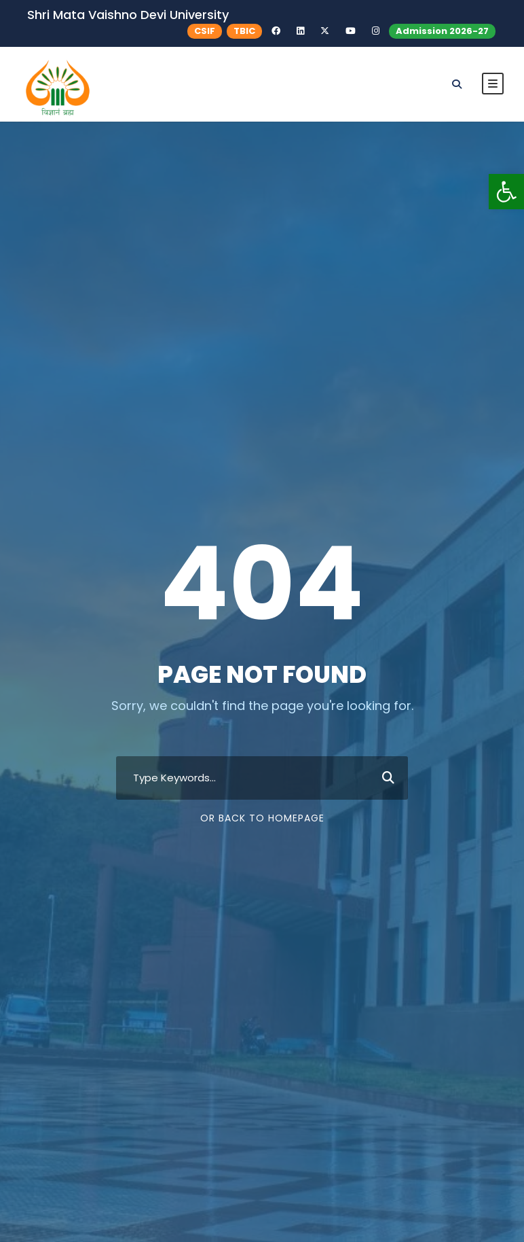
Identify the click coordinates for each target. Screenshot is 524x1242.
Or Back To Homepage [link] (262, 818)
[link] (506, 191)
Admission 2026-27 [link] (442, 30)
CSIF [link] (204, 30)
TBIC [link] (244, 30)
